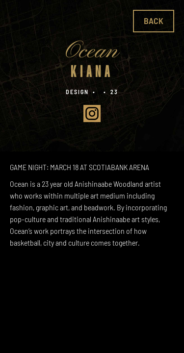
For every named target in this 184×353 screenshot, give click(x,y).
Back (153, 20)
